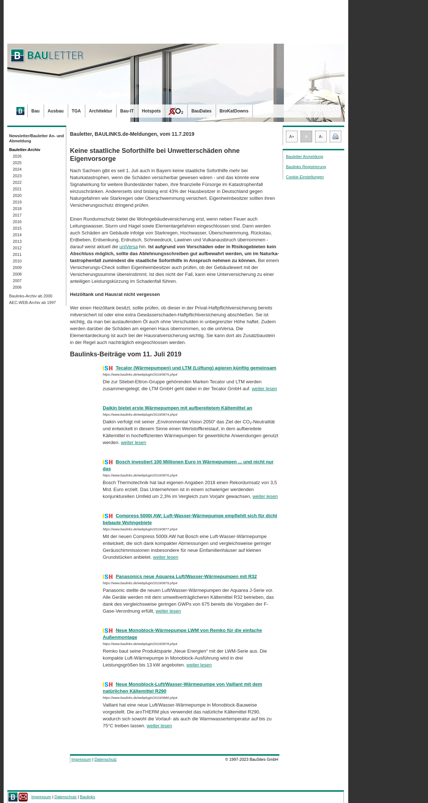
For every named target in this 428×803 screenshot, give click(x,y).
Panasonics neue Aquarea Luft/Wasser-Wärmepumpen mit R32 (186, 576)
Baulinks (87, 797)
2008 (17, 274)
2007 (17, 280)
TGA (76, 111)
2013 (17, 241)
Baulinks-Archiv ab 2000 (30, 296)
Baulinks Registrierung (306, 167)
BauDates (201, 111)
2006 (17, 287)
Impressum (81, 759)
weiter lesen (264, 388)
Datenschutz (105, 759)
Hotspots (151, 111)
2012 (17, 248)
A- (321, 136)
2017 (17, 215)
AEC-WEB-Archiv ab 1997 (32, 302)
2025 (17, 163)
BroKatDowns (234, 111)
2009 (17, 267)
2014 (17, 235)
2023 (17, 176)
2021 (17, 189)
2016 (17, 221)
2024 (17, 169)
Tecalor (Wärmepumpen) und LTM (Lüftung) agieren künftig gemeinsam (196, 368)
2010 (17, 261)
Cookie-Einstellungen (305, 177)
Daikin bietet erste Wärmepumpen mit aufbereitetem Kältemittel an (177, 408)
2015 (17, 228)
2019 (17, 202)
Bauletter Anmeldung (304, 156)
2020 (17, 195)
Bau (35, 111)
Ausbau (56, 111)
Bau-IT (127, 111)
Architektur (100, 111)
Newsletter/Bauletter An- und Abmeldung (36, 138)
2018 (17, 208)
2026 (17, 156)
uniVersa (128, 246)
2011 (17, 254)
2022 (17, 182)
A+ (291, 136)
